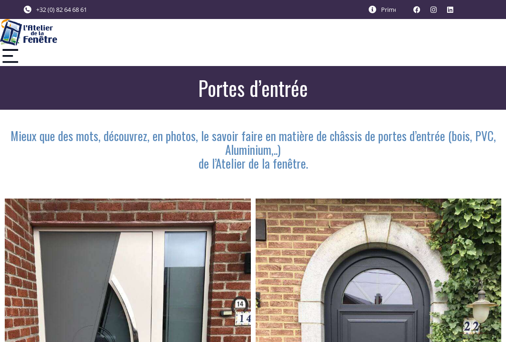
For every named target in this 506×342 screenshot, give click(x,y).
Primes (391, 9)
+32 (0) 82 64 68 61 (61, 9)
